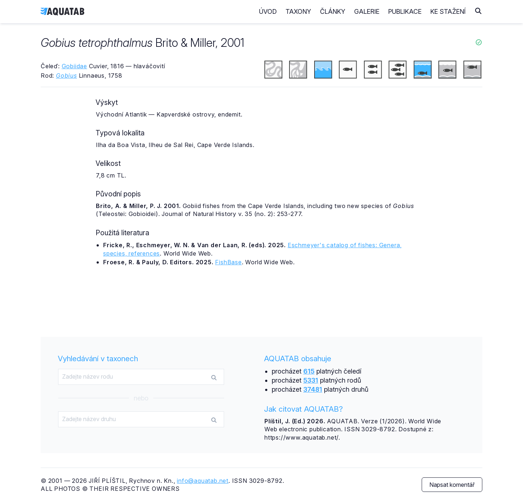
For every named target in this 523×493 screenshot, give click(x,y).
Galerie (367, 11)
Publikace (405, 11)
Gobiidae (74, 66)
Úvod (268, 11)
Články (332, 11)
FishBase (228, 262)
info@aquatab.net (202, 480)
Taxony (298, 11)
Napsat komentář (452, 484)
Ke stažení (448, 11)
